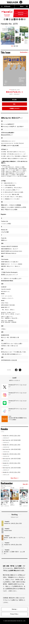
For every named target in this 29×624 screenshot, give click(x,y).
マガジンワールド (14, 2)
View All (25, 484)
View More (14, 478)
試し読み (14, 99)
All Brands (5, 6)
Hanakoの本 (22, 14)
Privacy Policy (14, 614)
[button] (12, 46)
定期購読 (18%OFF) (14, 108)
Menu (24, 6)
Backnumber (24, 52)
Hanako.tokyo (22, 12)
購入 (14, 104)
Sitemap (14, 609)
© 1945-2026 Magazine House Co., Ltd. (14, 620)
